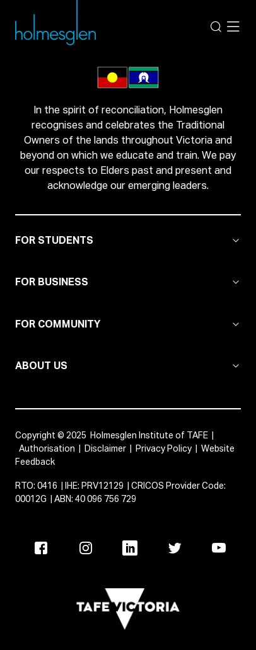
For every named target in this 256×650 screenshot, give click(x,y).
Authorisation (47, 449)
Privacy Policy (164, 449)
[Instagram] (86, 548)
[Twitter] (175, 548)
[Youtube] (219, 548)
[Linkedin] (130, 548)
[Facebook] (41, 548)
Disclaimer (105, 449)
